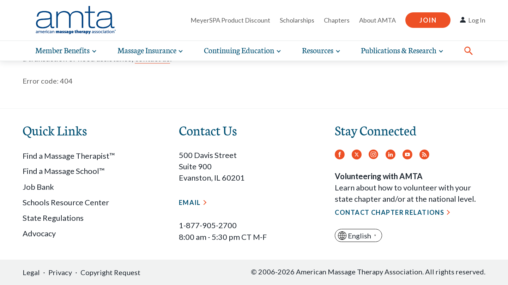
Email (190, 202)
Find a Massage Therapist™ (69, 155)
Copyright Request (110, 272)
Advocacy (39, 233)
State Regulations (53, 218)
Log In (476, 20)
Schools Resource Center (66, 202)
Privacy (60, 272)
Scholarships (297, 20)
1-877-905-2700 (208, 225)
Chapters (337, 20)
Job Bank (38, 187)
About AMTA (377, 20)
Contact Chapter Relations (389, 212)
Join (427, 20)
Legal (31, 272)
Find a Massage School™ (64, 171)
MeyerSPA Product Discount (230, 20)
